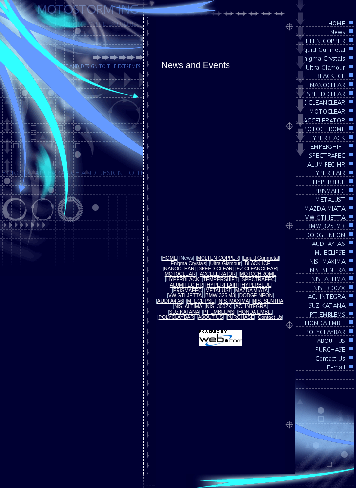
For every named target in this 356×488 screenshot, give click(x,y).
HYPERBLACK (182, 279)
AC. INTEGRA (251, 306)
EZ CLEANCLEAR (257, 268)
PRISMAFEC (187, 290)
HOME (169, 258)
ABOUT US (210, 317)
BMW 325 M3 (220, 295)
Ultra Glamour (225, 263)
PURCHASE (240, 317)
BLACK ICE (257, 263)
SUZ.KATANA (184, 312)
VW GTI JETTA (185, 295)
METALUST (218, 290)
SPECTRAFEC (258, 279)
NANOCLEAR (179, 268)
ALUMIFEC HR (186, 285)
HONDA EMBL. (255, 312)
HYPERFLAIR (222, 285)
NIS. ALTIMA (188, 306)
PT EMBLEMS (218, 312)
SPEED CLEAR (215, 268)
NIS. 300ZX (218, 306)
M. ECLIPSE (201, 301)
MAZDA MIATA (251, 290)
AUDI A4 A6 (170, 301)
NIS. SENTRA (268, 301)
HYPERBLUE (257, 285)
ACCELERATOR (218, 274)
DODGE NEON (256, 295)
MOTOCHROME (258, 274)
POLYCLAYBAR (176, 317)
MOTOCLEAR (180, 274)
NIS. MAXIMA (234, 301)
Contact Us (270, 317)
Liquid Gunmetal (261, 258)
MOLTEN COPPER (218, 258)
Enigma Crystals (188, 263)
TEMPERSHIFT (220, 279)
